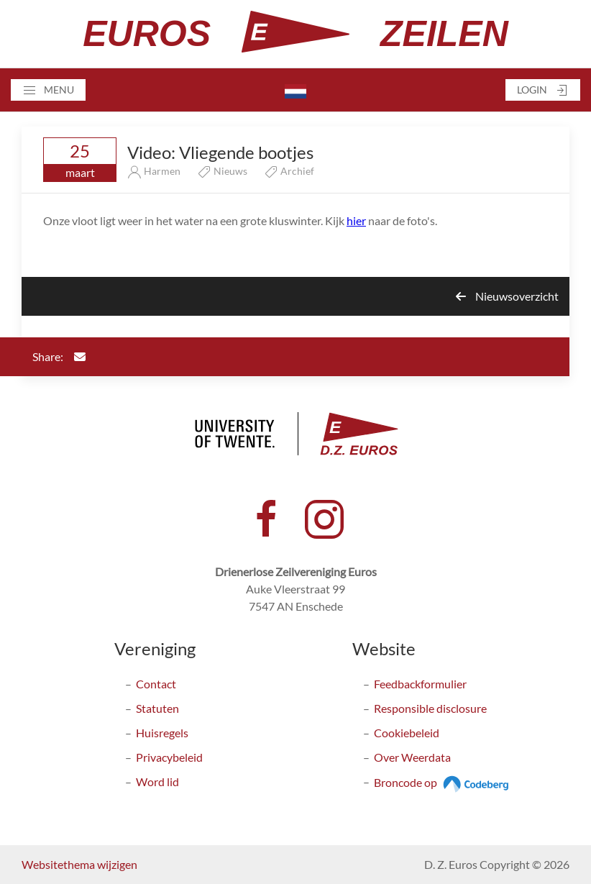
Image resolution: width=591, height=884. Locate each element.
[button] (48, 89)
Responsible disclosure (430, 708)
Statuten (157, 708)
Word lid (157, 781)
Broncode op (443, 782)
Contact (156, 684)
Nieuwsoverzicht (507, 296)
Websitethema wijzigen (79, 864)
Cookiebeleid (406, 732)
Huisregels (162, 732)
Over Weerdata (412, 757)
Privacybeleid (169, 757)
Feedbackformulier (420, 684)
